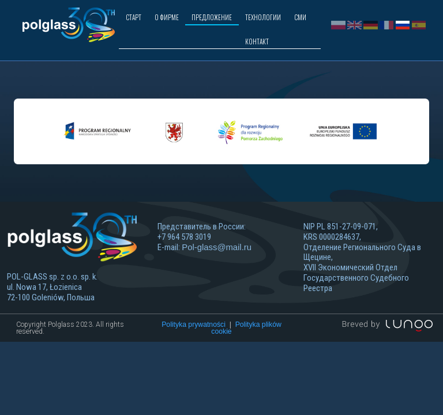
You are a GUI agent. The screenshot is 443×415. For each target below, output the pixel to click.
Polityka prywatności (194, 349)
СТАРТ (133, 17)
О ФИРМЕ (167, 17)
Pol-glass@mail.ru (216, 271)
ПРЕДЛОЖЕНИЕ (212, 17)
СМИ (300, 17)
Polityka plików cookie (246, 352)
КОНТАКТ (257, 41)
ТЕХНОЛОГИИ (263, 17)
